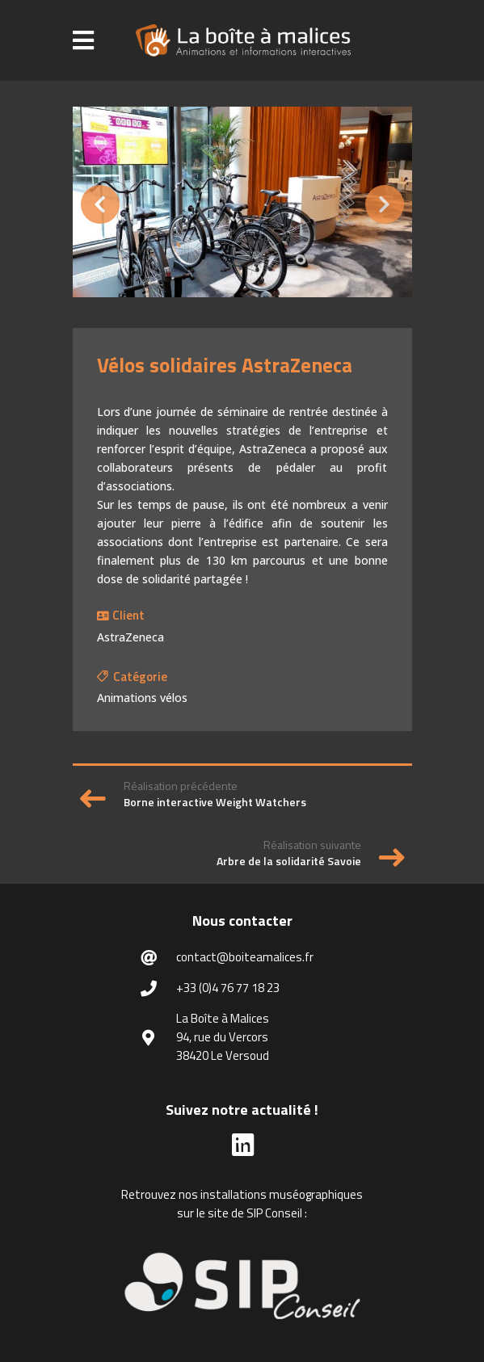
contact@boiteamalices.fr (245, 957)
